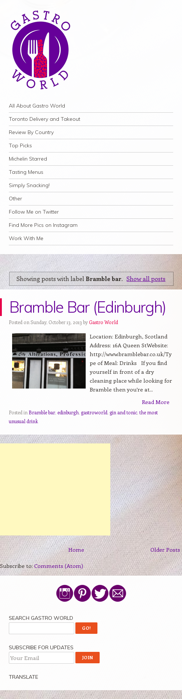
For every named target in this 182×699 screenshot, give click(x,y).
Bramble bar (42, 412)
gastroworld (94, 412)
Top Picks (20, 145)
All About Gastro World (37, 105)
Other (15, 198)
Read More (155, 401)
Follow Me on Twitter (34, 211)
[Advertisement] (55, 489)
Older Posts (165, 549)
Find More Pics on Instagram (43, 225)
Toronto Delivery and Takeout (44, 119)
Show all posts (145, 278)
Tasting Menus (26, 172)
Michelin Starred (28, 158)
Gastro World (103, 322)
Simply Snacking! (29, 185)
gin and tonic (123, 412)
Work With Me (26, 238)
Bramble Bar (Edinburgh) (87, 307)
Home (76, 549)
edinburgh (68, 412)
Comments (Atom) (58, 565)
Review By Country (31, 132)
